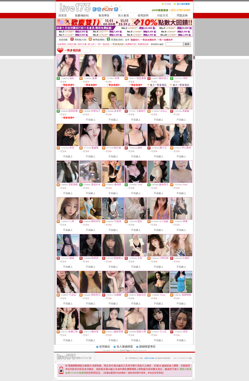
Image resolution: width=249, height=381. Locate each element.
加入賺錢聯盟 (125, 346)
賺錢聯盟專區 (147, 346)
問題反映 (182, 15)
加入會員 (123, 15)
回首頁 (63, 15)
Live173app (125, 350)
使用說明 (143, 15)
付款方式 (162, 15)
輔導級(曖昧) (99, 39)
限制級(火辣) (81, 39)
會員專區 (104, 15)
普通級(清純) (117, 39)
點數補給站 (82, 15)
